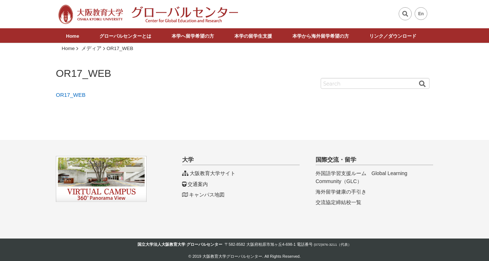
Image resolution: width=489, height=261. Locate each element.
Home (72, 36)
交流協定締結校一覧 (338, 202)
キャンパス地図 (203, 195)
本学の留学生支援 (253, 36)
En (421, 13)
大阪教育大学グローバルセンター (232, 256)
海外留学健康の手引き (341, 192)
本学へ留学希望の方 (193, 36)
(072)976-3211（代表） (333, 244)
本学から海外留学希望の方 (320, 36)
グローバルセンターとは (125, 36)
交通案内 (195, 184)
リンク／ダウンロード (392, 36)
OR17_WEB (71, 95)
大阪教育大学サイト (208, 173)
